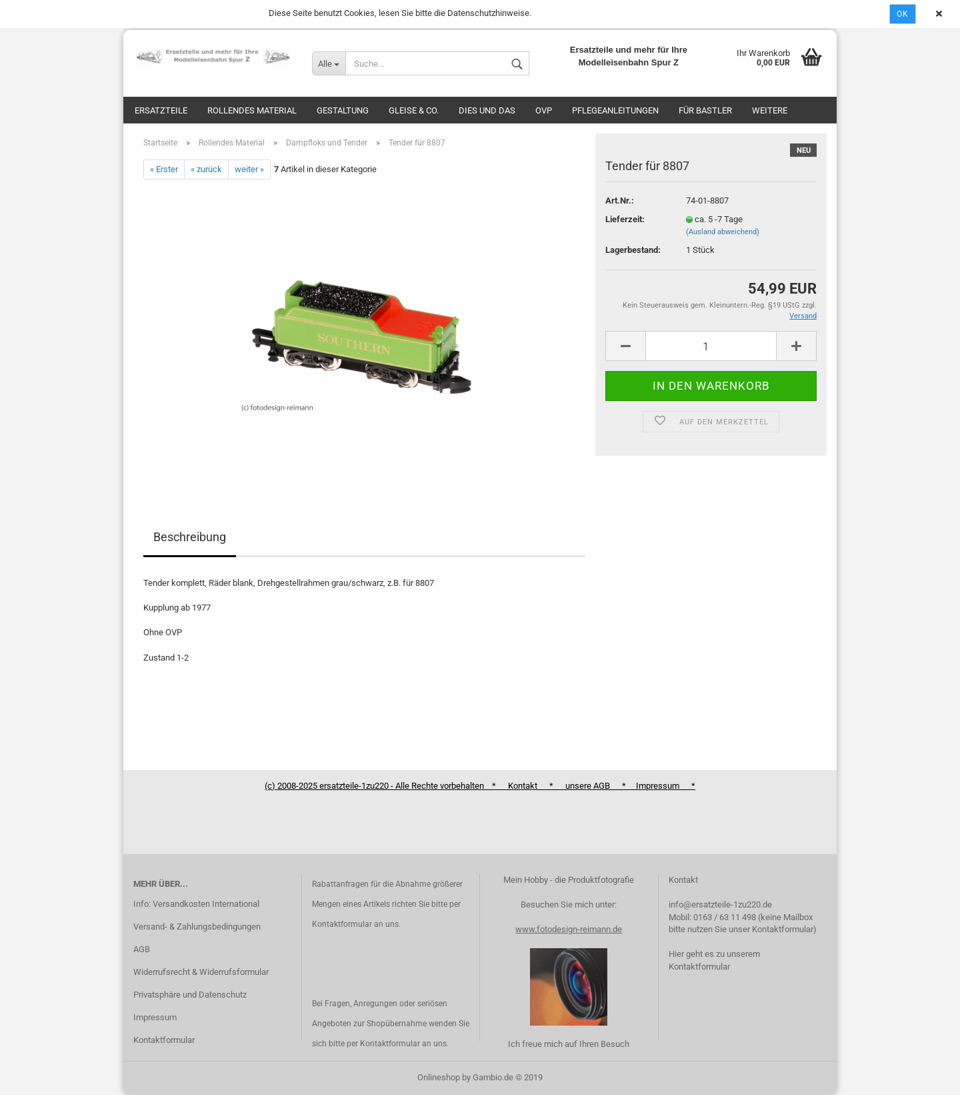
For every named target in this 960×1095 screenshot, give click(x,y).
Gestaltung (343, 110)
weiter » (249, 169)
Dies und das (487, 110)
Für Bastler (705, 110)
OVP (543, 110)
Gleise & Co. (414, 110)
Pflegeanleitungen (615, 110)
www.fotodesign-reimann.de (568, 929)
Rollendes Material (252, 110)
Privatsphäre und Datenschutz (190, 995)
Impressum (155, 1017)
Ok (903, 14)
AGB (141, 949)
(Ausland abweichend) (722, 232)
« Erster (164, 169)
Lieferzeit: (625, 219)
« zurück (206, 169)
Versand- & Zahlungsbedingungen (197, 927)
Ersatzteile (161, 110)
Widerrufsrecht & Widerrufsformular (201, 972)
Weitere (769, 110)
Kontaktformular (164, 1040)
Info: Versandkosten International (196, 904)
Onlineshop (438, 1077)
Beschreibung (189, 537)
